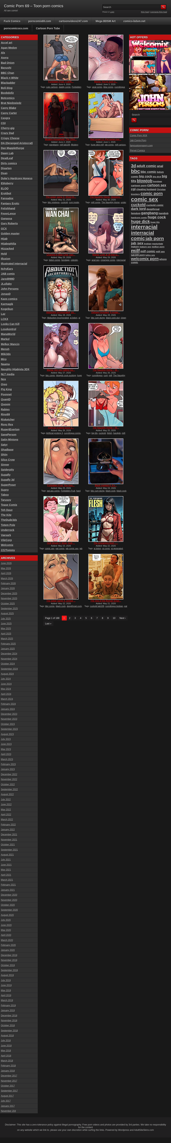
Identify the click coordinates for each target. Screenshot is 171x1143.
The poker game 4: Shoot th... (61, 197)
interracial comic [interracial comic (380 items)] (142, 235)
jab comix (109, 145)
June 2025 (6, 623)
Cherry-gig (7, 128)
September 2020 (9, 910)
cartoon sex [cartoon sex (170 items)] (156, 185)
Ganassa (6, 218)
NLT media (7, 374)
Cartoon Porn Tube (48, 28)
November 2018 (9, 1020)
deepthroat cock (74, 606)
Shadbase (7, 449)
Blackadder (8, 82)
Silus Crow (8, 459)
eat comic (59, 548)
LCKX (4, 319)
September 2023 (9, 729)
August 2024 (7, 674)
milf (110, 375)
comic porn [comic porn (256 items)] (151, 193)
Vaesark (6, 535)
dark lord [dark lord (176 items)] (138, 209)
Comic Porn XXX (138, 135)
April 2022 (6, 814)
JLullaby (6, 283)
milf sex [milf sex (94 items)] (160, 251)
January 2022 (8, 829)
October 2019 (8, 965)
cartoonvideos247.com (73, 21)
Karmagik (7, 304)
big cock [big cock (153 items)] (145, 176)
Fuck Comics (12, 21)
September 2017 (9, 1091)
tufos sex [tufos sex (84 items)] (150, 255)
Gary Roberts (9, 223)
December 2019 (9, 955)
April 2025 (6, 633)
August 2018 (7, 1035)
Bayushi (6, 67)
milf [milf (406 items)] (135, 250)
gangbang (54, 145)
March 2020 (7, 940)
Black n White (9, 77)
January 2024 (8, 709)
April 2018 (6, 1055)
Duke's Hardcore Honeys (16, 178)
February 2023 (8, 764)
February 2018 (8, 1065)
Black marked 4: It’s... (106, 485)
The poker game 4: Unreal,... (60, 600)
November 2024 (9, 659)
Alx (3, 52)
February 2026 (8, 583)
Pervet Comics (137, 150)
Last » (48, 623)
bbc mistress (54, 202)
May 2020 (6, 930)
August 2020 (7, 915)
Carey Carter (9, 113)
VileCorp (6, 540)
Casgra (5, 118)
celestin (74, 260)
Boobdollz (7, 92)
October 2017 (8, 1086)
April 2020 (6, 935)
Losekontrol (8, 329)
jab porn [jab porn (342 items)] (155, 238)
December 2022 (9, 774)
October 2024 (8, 663)
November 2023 (9, 719)
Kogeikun (7, 308)
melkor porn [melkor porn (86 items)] (158, 247)
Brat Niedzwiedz (11, 103)
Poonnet (6, 394)
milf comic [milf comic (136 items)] (147, 251)
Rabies (5, 409)
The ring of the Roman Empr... (106, 600)
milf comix (95, 202)
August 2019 (7, 975)
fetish (109, 433)
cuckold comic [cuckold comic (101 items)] (154, 205)
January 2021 (8, 890)
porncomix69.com (39, 21)
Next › (123, 618)
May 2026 (6, 568)
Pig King (6, 389)
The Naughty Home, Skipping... (106, 197)
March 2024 (7, 699)
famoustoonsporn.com (141, 145)
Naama (5, 364)
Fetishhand (8, 208)
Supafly (6, 474)
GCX (4, 228)
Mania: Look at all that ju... (105, 254)
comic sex (49, 548)
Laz (3, 313)
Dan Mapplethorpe (12, 148)
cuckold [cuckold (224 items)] (138, 205)
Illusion (5, 258)
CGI (3, 123)
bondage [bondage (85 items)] (157, 181)
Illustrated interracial (14, 263)
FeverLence (8, 213)
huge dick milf (97, 145)
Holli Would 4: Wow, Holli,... (61, 543)
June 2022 (6, 804)
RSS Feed (145, 12)
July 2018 (6, 1040)
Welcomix (7, 545)
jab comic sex (72, 548)
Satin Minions (9, 439)
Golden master (10, 233)
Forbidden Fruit (68, 491)
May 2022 (6, 809)
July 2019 (6, 980)
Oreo (4, 384)
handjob (117, 433)
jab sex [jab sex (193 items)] (137, 243)
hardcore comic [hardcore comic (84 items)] (139, 217)
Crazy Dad (7, 133)
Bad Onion (7, 62)
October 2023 (8, 724)
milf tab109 (65, 145)
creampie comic (108, 260)
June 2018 (6, 1045)
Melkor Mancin (10, 344)
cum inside (74, 202)
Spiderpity (7, 469)
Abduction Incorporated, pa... (60, 312)
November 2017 (9, 1081)
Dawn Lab (7, 153)
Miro (4, 359)
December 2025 (9, 593)
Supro (5, 489)
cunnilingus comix (72, 433)
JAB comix (8, 273)
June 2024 (6, 684)
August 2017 (7, 1096)
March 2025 (7, 638)
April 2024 (6, 694)
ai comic (106, 548)
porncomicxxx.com (16, 28)
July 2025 (6, 618)
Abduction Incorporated (58, 318)
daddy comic (65, 87)
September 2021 (9, 849)
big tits (95, 433)
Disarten (6, 168)
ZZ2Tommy (8, 550)
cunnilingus (97, 375)
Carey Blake (8, 107)
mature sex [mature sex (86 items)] (145, 247)
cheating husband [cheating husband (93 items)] (146, 189)
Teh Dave (7, 510)
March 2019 (7, 1000)
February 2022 (8, 824)
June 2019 (6, 985)
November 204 (8, 1111)
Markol (5, 339)
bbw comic (108, 87)
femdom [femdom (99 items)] (135, 213)
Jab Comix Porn (138, 140)
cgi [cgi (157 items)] (133, 189)
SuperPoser (8, 484)
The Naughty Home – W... (106, 370)
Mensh (5, 349)
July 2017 (6, 1101)
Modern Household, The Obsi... (61, 139)
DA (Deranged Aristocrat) (17, 143)
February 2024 (8, 704)
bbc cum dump (98, 318)
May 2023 (6, 749)
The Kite (6, 514)
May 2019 (6, 990)
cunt (106, 375)
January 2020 (8, 950)
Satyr (4, 444)
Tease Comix (9, 504)
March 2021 (7, 880)
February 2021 (8, 885)
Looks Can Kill (10, 324)
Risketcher (8, 419)
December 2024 (9, 653)
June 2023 (6, 744)
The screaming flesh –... (106, 543)
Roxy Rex (7, 424)
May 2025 (6, 628)
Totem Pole (8, 525)
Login (112, 12)
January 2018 (8, 1071)
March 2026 (7, 578)
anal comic (97, 87)
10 (114, 618)
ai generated (117, 548)
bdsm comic (54, 260)
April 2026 (6, 573)
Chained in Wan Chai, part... (61, 254)
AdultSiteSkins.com (144, 1130)
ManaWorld (8, 334)
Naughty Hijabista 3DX (15, 369)
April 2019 (6, 995)
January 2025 (8, 648)
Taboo (5, 494)
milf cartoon (120, 145)
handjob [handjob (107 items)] (164, 213)
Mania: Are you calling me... (61, 370)
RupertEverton (10, 429)
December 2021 (9, 834)
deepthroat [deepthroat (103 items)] (152, 209)
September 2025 (9, 608)
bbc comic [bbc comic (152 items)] (148, 172)
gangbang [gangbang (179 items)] (149, 213)
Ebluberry (7, 183)
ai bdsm (73, 318)
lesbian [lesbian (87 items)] (148, 244)
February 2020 (8, 945)
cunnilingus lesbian (114, 606)
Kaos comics (9, 298)
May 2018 (6, 1050)
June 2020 (6, 925)
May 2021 (6, 869)
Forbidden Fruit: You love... (61, 485)
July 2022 (6, 799)
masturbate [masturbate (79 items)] (157, 244)
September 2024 (9, 669)
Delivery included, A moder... (105, 312)
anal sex (96, 260)
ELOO (5, 188)
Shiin (4, 454)
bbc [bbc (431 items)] (135, 171)
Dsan (4, 173)
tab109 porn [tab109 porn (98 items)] (138, 255)
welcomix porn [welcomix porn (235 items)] (145, 258)
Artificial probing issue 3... (61, 427)
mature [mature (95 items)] (135, 246)
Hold (4, 253)
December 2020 (9, 895)
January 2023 (8, 769)
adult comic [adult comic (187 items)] (146, 166)
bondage (65, 260)
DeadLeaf (7, 158)
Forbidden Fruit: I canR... (61, 81)
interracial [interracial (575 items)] (144, 227)
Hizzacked (7, 248)
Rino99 (5, 414)
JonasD (6, 293)
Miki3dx (6, 354)
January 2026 (8, 588)
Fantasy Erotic (10, 203)
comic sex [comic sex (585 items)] (144, 199)
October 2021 (8, 844)
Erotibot (6, 193)
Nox (3, 379)
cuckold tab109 (97, 606)
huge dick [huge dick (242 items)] (140, 221)
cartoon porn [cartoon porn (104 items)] (139, 185)
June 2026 (6, 563)
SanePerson (8, 434)
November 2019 (9, 960)
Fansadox (7, 198)
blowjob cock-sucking (66, 375)
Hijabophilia (8, 243)
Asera (4, 57)
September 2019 (9, 970)
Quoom (5, 404)
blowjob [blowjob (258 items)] (145, 180)
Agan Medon (9, 47)
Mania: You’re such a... (105, 81)
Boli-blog (7, 87)
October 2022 (8, 784)
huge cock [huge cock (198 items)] (157, 217)
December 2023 (9, 714)
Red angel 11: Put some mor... (105, 139)
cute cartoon (52, 87)
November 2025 (9, 598)
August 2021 (7, 854)
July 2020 (6, 920)
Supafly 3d (7, 479)
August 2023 (7, 734)
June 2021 (6, 865)
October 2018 (8, 1025)
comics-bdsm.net (134, 21)
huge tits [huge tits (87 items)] (155, 222)
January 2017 (8, 1106)
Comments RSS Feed (158, 12)
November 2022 (9, 779)
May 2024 (6, 689)
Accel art (6, 42)
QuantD (6, 399)
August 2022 (7, 794)
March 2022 (7, 819)
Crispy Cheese (10, 138)
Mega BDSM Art (106, 21)
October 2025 (8, 603)
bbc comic (50, 375)
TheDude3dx (9, 519)
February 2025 (8, 644)
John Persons (10, 288)
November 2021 (9, 839)
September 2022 (9, 789)
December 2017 (9, 1075)
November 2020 (9, 900)
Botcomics (8, 98)
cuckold (64, 202)
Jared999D (7, 278)
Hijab (4, 238)
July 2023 (6, 739)
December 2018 (9, 1015)
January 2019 (8, 1010)
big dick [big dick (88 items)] (157, 176)
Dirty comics (9, 163)
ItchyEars (7, 268)
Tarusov (6, 499)
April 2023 (6, 754)
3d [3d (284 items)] (133, 165)
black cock (110, 491)
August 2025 (7, 613)
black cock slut (113, 318)
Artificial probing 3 (54, 433)
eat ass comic (53, 491)
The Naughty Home (110, 202)
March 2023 (7, 759)
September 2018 (9, 1030)
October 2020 (8, 905)
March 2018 (7, 1060)
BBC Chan (7, 72)
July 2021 (6, 859)
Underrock (7, 530)
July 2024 (6, 679)
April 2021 (6, 875)
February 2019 (8, 1005)
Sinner (5, 464)
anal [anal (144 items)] (160, 166)
